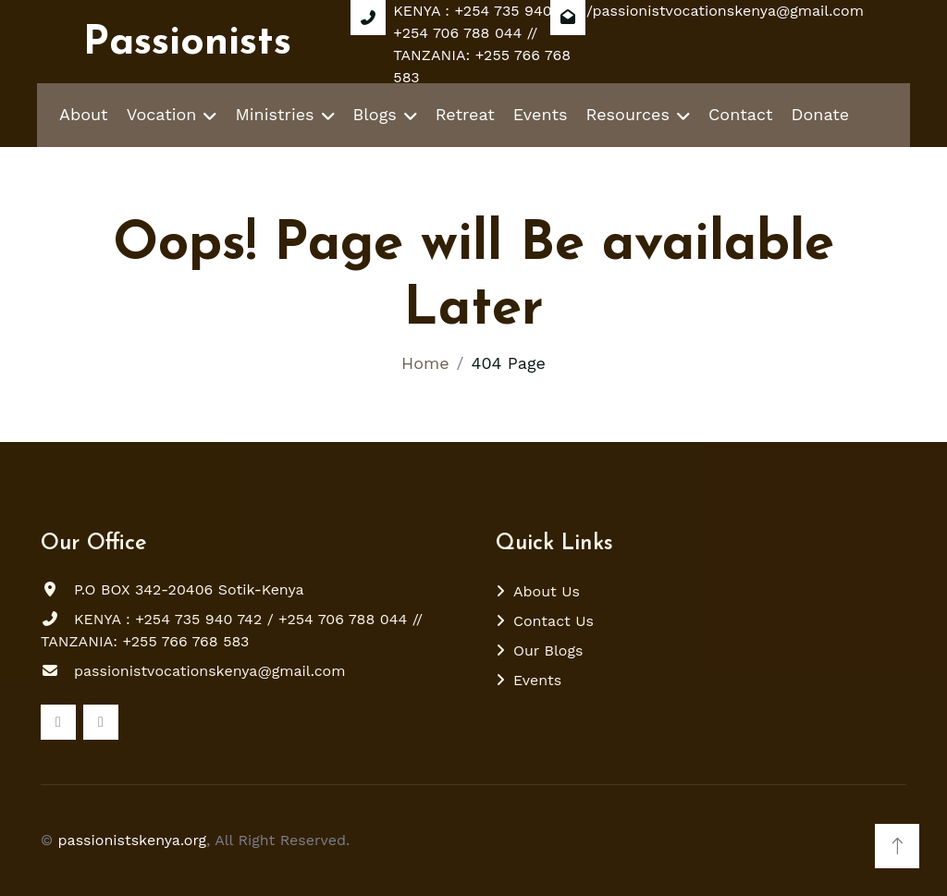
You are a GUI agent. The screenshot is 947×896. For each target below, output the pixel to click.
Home (425, 363)
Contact (740, 114)
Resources (628, 114)
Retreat (465, 114)
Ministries (274, 114)
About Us (546, 591)
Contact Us (553, 621)
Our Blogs (548, 650)
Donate (821, 114)
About (83, 114)
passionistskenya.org (132, 840)
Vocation (162, 114)
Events (540, 114)
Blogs (375, 114)
